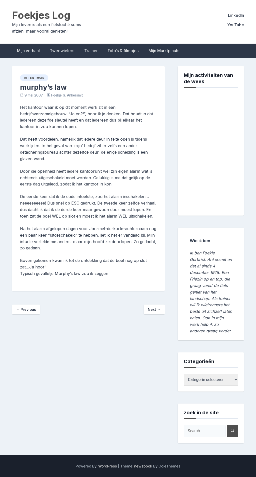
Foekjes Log (41, 15)
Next (154, 309)
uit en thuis (34, 77)
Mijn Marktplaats (163, 50)
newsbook (143, 466)
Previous (26, 309)
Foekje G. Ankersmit (67, 95)
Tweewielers (62, 50)
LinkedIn (236, 15)
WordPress (107, 466)
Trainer (91, 50)
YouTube (235, 24)
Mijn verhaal (28, 50)
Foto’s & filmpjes (123, 50)
